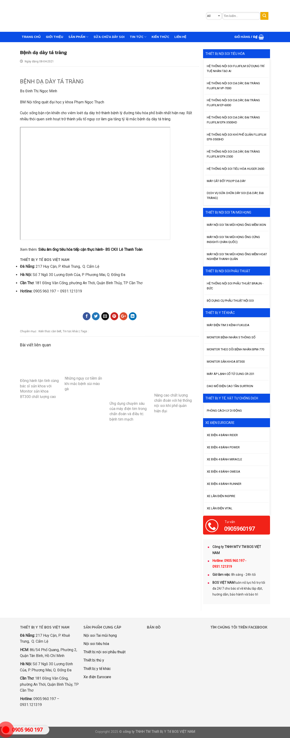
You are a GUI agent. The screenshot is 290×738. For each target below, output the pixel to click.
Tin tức (138, 36)
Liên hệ (180, 36)
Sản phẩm (78, 36)
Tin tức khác (71, 331)
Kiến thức (160, 36)
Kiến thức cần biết (50, 331)
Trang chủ (31, 36)
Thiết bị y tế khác (97, 668)
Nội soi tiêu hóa (96, 643)
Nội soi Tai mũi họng (100, 635)
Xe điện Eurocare (97, 677)
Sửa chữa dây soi (109, 36)
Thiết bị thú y (93, 660)
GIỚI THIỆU (54, 36)
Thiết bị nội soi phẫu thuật (104, 652)
